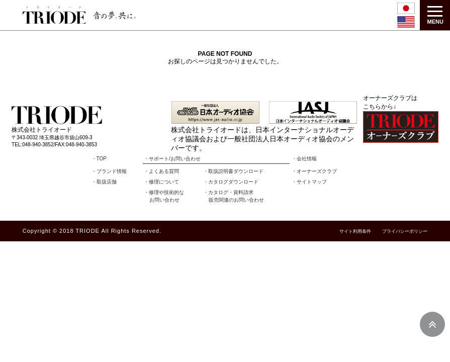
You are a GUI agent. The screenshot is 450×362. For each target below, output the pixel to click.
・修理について (161, 182)
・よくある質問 (161, 171)
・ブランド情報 (109, 171)
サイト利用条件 (355, 231)
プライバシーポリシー (404, 231)
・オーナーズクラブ (314, 171)
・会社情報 (304, 158)
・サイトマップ (309, 182)
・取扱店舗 (104, 182)
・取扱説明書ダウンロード (233, 171)
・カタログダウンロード (230, 182)
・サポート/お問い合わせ (172, 158)
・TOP (99, 158)
